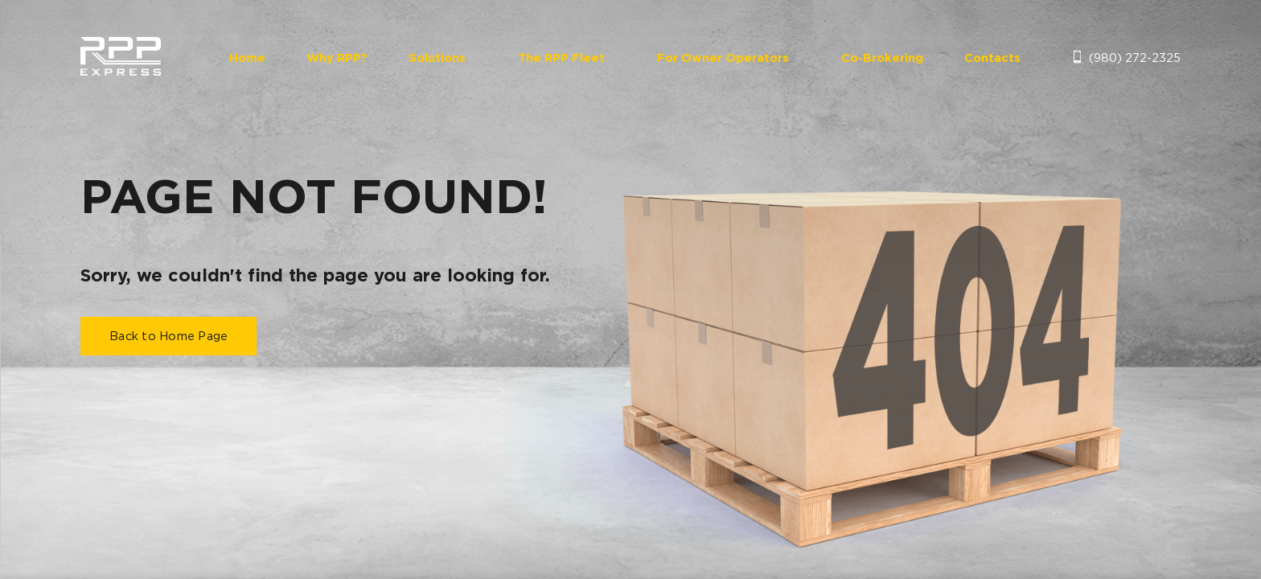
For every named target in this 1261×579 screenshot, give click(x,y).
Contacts (992, 58)
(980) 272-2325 (1135, 57)
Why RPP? (337, 58)
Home (247, 58)
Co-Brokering (882, 58)
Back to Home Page (168, 336)
